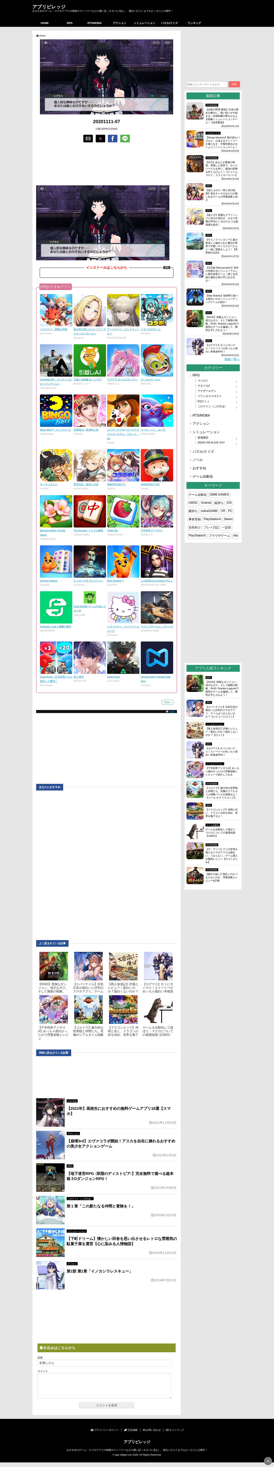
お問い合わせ (152, 1434)
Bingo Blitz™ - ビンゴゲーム (55, 429)
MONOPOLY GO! (150, 484)
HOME (45, 23)
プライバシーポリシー (105, 1434)
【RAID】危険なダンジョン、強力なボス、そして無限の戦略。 (53, 988)
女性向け (195, 527)
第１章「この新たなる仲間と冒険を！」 (101, 1206)
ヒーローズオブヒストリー (88, 580)
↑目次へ (167, 702)
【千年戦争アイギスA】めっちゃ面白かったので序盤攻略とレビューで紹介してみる (222, 771)
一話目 (226, 527)
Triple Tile (112, 530)
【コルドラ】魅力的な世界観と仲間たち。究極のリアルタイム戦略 (88, 1031)
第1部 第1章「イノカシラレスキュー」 (100, 1271)
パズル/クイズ (169, 23)
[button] (88, 138)
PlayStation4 (212, 519)
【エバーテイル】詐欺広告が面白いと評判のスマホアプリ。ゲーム (88, 988)
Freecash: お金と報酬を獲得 (55, 626)
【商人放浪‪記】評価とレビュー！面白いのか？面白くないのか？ (123, 988)
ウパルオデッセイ (151, 379)
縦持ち (219, 502)
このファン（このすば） (80, 1199)
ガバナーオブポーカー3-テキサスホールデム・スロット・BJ (123, 434)
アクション (119, 23)
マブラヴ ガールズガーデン (122, 379)
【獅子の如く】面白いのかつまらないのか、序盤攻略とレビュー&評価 (222, 877)
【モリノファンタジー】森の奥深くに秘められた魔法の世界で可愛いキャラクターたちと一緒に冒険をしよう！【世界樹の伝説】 (222, 246)
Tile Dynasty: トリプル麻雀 (88, 530)
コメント (42, 1371)
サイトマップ (175, 1434)
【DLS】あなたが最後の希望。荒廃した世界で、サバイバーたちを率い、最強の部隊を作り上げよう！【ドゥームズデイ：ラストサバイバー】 (222, 169)
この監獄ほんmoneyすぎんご (157, 580)
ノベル (198, 460)
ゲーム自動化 (203, 476)
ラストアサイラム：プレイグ (157, 626)
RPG (69, 23)
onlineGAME (209, 510)
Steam (228, 519)
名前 (40, 1357)
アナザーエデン (207, 390)
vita (235, 535)
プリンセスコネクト (210, 396)
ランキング (194, 23)
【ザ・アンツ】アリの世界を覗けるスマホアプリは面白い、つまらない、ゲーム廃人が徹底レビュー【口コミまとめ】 (222, 856)
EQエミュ (204, 401)
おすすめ (72, 1101)
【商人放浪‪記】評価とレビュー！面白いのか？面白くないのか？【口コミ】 (222, 731)
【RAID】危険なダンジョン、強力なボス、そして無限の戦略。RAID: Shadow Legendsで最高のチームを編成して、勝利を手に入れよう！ (222, 323)
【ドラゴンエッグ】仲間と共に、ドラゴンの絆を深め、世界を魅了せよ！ (222, 813)
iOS (229, 502)
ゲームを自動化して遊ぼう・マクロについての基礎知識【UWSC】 (222, 832)
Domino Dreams (48, 580)
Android (206, 502)
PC (230, 510)
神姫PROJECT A (116, 484)
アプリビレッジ (49, 7)
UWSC (193, 502)
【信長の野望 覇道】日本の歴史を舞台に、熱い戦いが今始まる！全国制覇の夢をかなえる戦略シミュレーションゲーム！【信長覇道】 (222, 116)
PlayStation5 (197, 535)
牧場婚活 (203, 437)
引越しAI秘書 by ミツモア (88, 379)
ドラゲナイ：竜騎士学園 (53, 329)
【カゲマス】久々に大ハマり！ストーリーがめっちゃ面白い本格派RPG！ (222, 348)
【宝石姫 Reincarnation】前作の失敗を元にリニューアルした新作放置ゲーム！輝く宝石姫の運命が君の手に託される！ (222, 274)
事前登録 (195, 519)
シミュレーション (144, 23)
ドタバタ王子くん (151, 329)
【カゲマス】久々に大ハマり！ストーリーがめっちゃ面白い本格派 (158, 988)
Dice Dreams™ (115, 580)
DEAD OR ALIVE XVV (211, 442)
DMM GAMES (219, 494)
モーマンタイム (48, 484)
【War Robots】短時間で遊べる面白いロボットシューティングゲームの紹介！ (222, 299)
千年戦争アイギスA (151, 530)
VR (223, 510)
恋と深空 (79, 676)
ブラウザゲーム (219, 535)
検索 (234, 84)
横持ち (193, 511)
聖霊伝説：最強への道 (86, 484)
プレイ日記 (211, 527)
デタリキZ (204, 385)
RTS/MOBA (95, 23)
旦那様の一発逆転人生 (86, 429)
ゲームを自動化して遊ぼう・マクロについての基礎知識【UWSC (158, 1031)
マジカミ (72, 1264)
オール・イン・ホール (153, 429)
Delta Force (113, 676)
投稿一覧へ (232, 359)
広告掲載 (131, 1434)
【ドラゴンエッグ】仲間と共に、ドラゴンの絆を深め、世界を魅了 (123, 1031)
